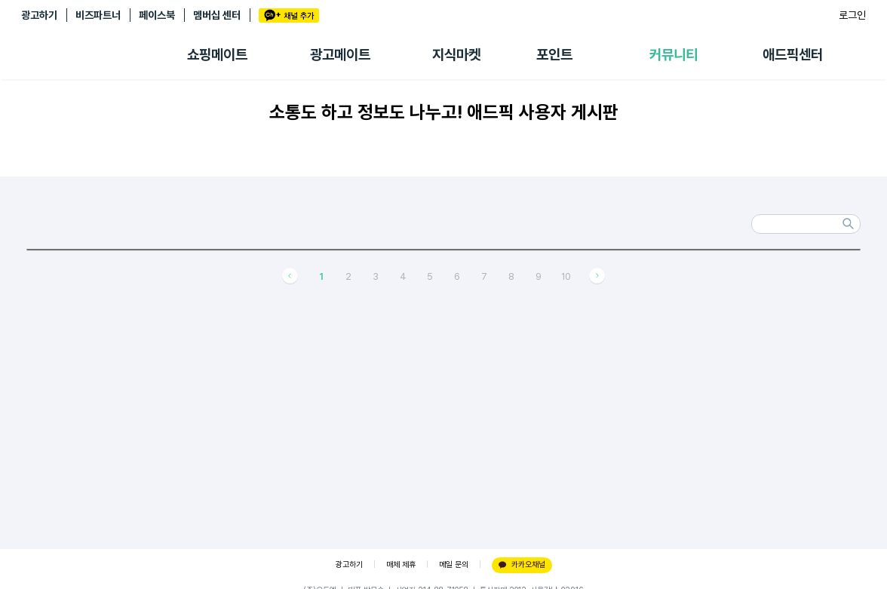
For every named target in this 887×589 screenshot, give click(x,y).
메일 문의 (453, 564)
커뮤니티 (673, 54)
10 (566, 276)
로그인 (852, 15)
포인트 (554, 54)
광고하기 (39, 15)
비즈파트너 (98, 15)
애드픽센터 (793, 54)
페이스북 (157, 15)
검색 (848, 224)
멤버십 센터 (217, 15)
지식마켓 (456, 54)
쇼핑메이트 (217, 54)
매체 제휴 (401, 564)
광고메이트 (340, 54)
